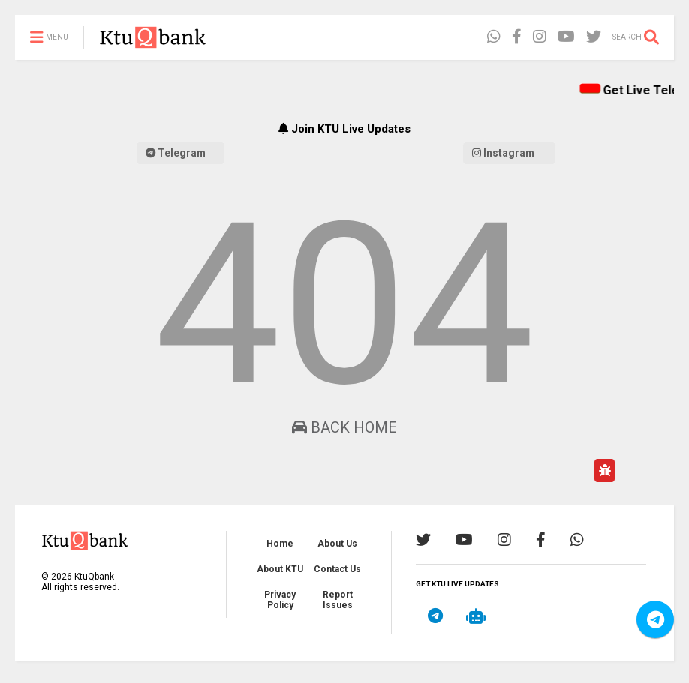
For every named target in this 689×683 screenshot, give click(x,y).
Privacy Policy (280, 599)
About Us (337, 543)
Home (279, 543)
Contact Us (337, 569)
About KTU (280, 569)
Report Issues (338, 599)
